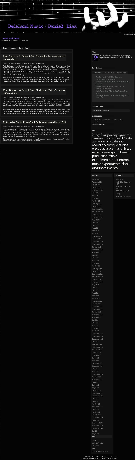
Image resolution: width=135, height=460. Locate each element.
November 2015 (97, 350)
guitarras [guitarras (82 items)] (95, 138)
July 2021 (95, 193)
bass (64, 77)
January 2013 (96, 390)
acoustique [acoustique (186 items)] (111, 145)
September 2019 (97, 250)
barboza (58, 77)
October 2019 (96, 247)
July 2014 (95, 369)
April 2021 (95, 198)
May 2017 (95, 325)
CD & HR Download (122, 191)
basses (10, 79)
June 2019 (95, 258)
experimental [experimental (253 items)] (112, 164)
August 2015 (96, 355)
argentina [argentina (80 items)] (122, 136)
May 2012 (95, 401)
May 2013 (95, 388)
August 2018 (96, 285)
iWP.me (114, 459)
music (33, 63)
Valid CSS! (95, 446)
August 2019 (96, 252)
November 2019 (97, 244)
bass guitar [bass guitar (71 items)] (106, 136)
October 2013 (96, 377)
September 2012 (97, 396)
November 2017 (97, 309)
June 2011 (95, 409)
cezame (23, 139)
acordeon (18, 77)
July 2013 (95, 382)
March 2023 (96, 179)
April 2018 (95, 296)
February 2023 (97, 182)
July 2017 (95, 320)
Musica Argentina (63, 79)
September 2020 (97, 217)
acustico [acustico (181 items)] (107, 141)
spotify (56, 81)
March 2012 (96, 404)
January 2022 (96, 187)
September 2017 (97, 315)
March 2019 (96, 266)
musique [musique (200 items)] (98, 152)
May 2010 (95, 420)
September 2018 (97, 282)
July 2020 (95, 223)
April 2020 (95, 231)
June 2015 (95, 358)
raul (43, 81)
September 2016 (97, 339)
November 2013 (97, 374)
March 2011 (96, 412)
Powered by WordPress (100, 451)
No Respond (40, 63)
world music (62, 81)
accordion (10, 77)
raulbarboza (49, 81)
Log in (94, 440)
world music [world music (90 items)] (104, 138)
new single (25, 81)
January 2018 (96, 304)
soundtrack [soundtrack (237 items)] (122, 160)
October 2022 (96, 185)
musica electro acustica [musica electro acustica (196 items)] (110, 146)
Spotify (118, 194)
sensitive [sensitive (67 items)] (107, 134)
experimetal (38, 139)
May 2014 (95, 371)
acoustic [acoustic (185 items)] (97, 145)
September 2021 (97, 190)
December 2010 (97, 417)
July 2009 (95, 431)
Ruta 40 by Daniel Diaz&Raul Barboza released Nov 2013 (34, 122)
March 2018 (96, 298)
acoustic (25, 77)
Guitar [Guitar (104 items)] (118, 138)
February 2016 (97, 344)
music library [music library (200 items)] (122, 148)
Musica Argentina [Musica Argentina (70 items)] (97, 136)
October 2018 (96, 279)
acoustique (32, 77)
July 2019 (95, 255)
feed (133, 34)
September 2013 (97, 380)
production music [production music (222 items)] (104, 156)
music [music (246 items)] (96, 164)
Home (4, 48)
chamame (17, 79)
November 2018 (97, 277)
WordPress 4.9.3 (94, 459)
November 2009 (97, 426)
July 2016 (95, 342)
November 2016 (97, 336)
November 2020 (97, 212)
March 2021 (96, 201)
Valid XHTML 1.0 (97, 443)
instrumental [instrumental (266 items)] (109, 168)
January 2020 (96, 239)
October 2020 (96, 214)
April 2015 (95, 361)
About (13, 48)
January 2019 (96, 271)
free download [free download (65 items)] (96, 134)
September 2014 (97, 366)
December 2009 (97, 423)
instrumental (33, 79)
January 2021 (96, 206)
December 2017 (97, 306)
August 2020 (96, 220)
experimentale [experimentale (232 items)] (102, 160)
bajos (53, 77)
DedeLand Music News (24, 63)
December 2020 (97, 209)
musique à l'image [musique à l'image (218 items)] (117, 152)
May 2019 (95, 260)
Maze (108, 459)
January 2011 (96, 415)
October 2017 (96, 312)
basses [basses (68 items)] (129, 134)
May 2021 (95, 195)
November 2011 (97, 407)
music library (52, 79)
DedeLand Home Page (123, 196)
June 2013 (95, 385)
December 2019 (97, 241)
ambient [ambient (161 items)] (97, 141)
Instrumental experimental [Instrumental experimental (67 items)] (118, 134)
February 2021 (97, 204)
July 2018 (95, 287)
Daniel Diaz (23, 48)
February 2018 (97, 301)
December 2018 (97, 274)
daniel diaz (24, 79)
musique (6, 81)
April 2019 (95, 263)
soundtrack (37, 141)
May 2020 (95, 228)
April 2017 (95, 328)
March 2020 (96, 233)
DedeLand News (10, 38)
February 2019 (97, 269)
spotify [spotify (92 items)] (112, 138)
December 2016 (97, 334)
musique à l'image (15, 81)
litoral (40, 79)
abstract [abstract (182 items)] (119, 141)
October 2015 (96, 352)
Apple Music (120, 179)
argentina (47, 77)
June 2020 (95, 225)
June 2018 (95, 290)
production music (35, 81)
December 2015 (97, 347)
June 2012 (95, 398)
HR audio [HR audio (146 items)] (126, 138)
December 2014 (97, 363)
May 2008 (95, 434)
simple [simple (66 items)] (103, 134)
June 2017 (95, 323)
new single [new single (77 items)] (114, 136)
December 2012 (97, 393)
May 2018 (95, 293)
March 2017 (96, 331)
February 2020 (97, 236)
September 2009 (97, 428)
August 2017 (96, 317)
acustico (40, 77)
